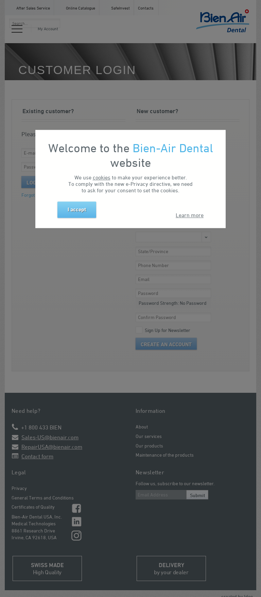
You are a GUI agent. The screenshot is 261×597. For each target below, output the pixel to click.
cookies (101, 178)
